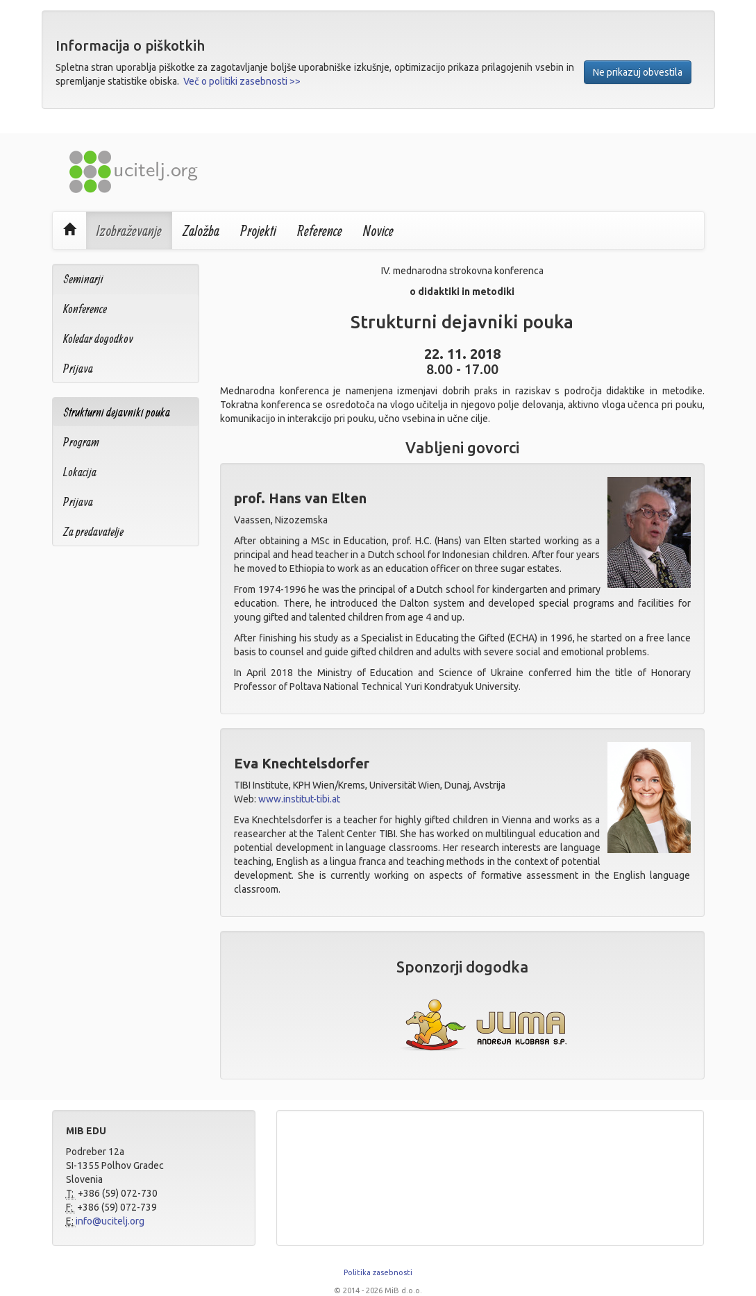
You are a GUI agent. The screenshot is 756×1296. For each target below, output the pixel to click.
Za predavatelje (93, 531)
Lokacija (79, 471)
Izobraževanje (129, 230)
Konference (85, 308)
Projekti (258, 230)
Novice (378, 230)
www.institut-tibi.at (299, 799)
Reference (319, 230)
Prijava (78, 368)
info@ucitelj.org (110, 1221)
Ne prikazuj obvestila (637, 72)
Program (81, 442)
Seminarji (83, 278)
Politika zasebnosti (378, 1272)
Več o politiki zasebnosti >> (242, 81)
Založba (201, 230)
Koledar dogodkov (98, 338)
